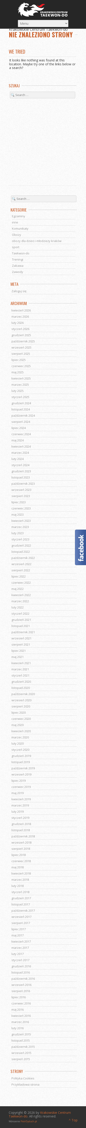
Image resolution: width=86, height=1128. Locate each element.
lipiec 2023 (18, 502)
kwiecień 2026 (21, 310)
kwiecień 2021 (21, 663)
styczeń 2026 (20, 329)
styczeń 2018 (20, 892)
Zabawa (17, 266)
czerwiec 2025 (21, 366)
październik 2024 (23, 415)
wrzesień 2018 (21, 842)
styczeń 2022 (20, 613)
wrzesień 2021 (21, 638)
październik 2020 (23, 694)
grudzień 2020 (21, 682)
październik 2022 (23, 558)
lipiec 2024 (18, 428)
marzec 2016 (20, 1022)
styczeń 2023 (20, 539)
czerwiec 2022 (21, 583)
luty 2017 (17, 954)
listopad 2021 (20, 626)
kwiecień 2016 (21, 1016)
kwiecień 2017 (21, 941)
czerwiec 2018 (21, 861)
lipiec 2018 (18, 855)
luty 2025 (17, 391)
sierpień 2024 (20, 422)
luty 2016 (17, 1028)
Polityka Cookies (22, 1078)
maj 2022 (17, 589)
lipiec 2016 (18, 997)
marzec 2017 (20, 948)
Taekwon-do (20, 253)
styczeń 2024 (20, 465)
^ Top (73, 1120)
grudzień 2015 (21, 1034)
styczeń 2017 (20, 960)
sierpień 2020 (20, 706)
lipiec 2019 (18, 781)
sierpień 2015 (20, 1059)
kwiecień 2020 (21, 731)
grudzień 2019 (21, 756)
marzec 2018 (20, 880)
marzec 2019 (20, 805)
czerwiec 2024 (21, 434)
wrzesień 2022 (21, 564)
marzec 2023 (20, 527)
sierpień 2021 (20, 644)
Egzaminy (18, 216)
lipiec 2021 (18, 651)
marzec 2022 (20, 601)
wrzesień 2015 (21, 1053)
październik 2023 (23, 483)
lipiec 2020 (18, 712)
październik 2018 (23, 836)
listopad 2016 (20, 972)
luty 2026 (17, 323)
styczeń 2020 (20, 750)
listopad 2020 (20, 688)
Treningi (17, 259)
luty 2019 (17, 811)
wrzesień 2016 (21, 985)
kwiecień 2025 (21, 378)
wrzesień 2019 (21, 774)
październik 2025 (23, 341)
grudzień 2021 (21, 620)
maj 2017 (17, 935)
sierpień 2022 (20, 570)
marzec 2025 (20, 384)
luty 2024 (17, 459)
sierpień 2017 (20, 923)
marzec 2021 (20, 669)
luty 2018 (17, 886)
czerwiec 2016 (21, 1003)
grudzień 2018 (21, 824)
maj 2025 (17, 372)
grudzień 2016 (21, 966)
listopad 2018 (20, 830)
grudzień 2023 (21, 471)
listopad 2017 (20, 904)
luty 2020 (17, 743)
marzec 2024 (20, 453)
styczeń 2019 (20, 818)
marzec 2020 (20, 737)
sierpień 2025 (20, 354)
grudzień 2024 (21, 403)
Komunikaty (20, 228)
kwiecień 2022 (21, 595)
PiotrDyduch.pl (29, 1121)
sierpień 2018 (20, 849)
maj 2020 (17, 725)
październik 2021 (23, 632)
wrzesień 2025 (21, 347)
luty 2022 (17, 607)
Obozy (16, 235)
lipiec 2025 (18, 360)
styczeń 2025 (20, 397)
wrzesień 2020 (21, 700)
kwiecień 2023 (21, 521)
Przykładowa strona (25, 1084)
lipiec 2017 (18, 929)
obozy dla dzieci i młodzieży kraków (36, 241)
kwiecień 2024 (21, 446)
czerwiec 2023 (21, 508)
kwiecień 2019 (21, 799)
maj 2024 (17, 440)
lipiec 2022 (18, 576)
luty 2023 (17, 533)
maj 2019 (17, 793)
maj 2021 (17, 657)
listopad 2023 (20, 477)
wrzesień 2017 (21, 917)
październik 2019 (23, 768)
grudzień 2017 (21, 898)
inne (15, 222)
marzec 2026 (20, 316)
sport (15, 247)
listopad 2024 (20, 409)
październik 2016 (23, 979)
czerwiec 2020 (21, 719)
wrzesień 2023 (21, 490)
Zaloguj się (18, 291)
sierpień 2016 (20, 991)
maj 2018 (17, 867)
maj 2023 (17, 514)
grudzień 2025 (21, 335)
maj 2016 (17, 1009)
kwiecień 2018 (21, 873)
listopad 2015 (20, 1040)
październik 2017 (23, 910)
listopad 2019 (20, 762)
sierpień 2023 (20, 496)
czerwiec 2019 (21, 787)
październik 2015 (23, 1047)
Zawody (17, 272)
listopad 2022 (20, 552)
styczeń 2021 (20, 675)
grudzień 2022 (21, 545)
